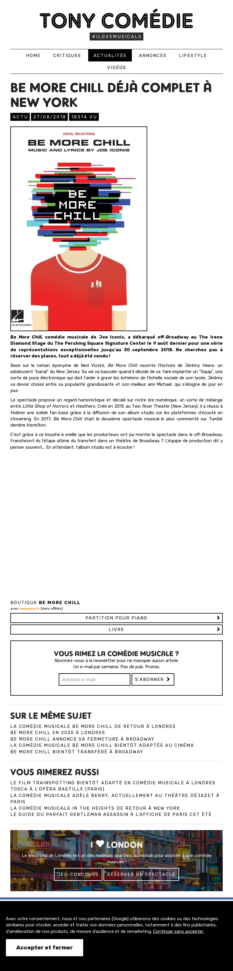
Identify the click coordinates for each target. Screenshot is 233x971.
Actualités (110, 55)
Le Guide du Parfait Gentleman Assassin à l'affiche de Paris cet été (111, 814)
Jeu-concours (78, 874)
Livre (116, 629)
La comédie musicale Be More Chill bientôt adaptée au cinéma (102, 745)
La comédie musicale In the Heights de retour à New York (95, 808)
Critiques (67, 55)
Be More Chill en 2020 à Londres (57, 732)
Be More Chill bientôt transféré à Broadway (76, 751)
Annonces (153, 55)
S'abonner (153, 679)
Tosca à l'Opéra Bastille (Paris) (57, 789)
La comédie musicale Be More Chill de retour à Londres (93, 726)
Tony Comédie (117, 20)
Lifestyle (193, 55)
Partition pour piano (116, 618)
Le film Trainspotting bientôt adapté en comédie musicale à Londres (113, 782)
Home (33, 55)
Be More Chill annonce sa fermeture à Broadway (82, 739)
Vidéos (116, 67)
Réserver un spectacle (141, 874)
